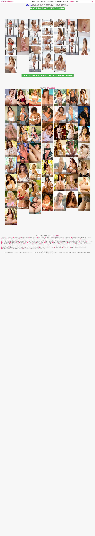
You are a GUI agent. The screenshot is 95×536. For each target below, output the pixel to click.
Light (15, 427)
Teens (41, 429)
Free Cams (43, 1)
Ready (38, 438)
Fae (42, 434)
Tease (73, 428)
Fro (11, 434)
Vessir (19, 434)
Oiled (11, 430)
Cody (75, 435)
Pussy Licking (11, 428)
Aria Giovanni (57, 427)
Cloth (3, 436)
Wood (46, 432)
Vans (31, 427)
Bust (65, 428)
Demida (29, 5)
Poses (21, 428)
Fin (27, 434)
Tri (10, 436)
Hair (85, 433)
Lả (6, 427)
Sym (31, 438)
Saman (30, 428)
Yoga (38, 432)
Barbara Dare (84, 427)
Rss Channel (44, 443)
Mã (54, 430)
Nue (10, 429)
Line (21, 432)
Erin (17, 429)
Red (57, 429)
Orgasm (83, 429)
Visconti (3, 434)
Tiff (66, 427)
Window (80, 432)
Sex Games (66, 1)
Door (81, 434)
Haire (60, 433)
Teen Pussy (14, 438)
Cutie (41, 435)
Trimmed (57, 435)
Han (25, 433)
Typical (11, 435)
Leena (3, 429)
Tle (32, 429)
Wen (41, 433)
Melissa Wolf (45, 428)
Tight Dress (74, 427)
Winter (54, 432)
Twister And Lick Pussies (30, 435)
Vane (50, 434)
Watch (68, 433)
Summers (49, 429)
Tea (23, 438)
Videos (37, 1)
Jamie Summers (71, 432)
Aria (37, 428)
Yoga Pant (30, 432)
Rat (65, 429)
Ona (3, 430)
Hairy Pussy (50, 433)
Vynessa (77, 433)
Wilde (19, 433)
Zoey (39, 427)
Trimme (66, 435)
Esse (57, 434)
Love (73, 430)
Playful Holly (74, 429)
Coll (49, 435)
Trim (81, 435)
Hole (3, 433)
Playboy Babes (58, 1)
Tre (33, 436)
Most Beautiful (56, 428)
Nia (2, 428)
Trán (41, 436)
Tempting (47, 427)
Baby (18, 436)
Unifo (3, 435)
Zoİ (87, 430)
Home (33, 1)
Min (29, 430)
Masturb (38, 430)
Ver (25, 429)
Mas (47, 430)
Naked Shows (50, 1)
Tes (80, 436)
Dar (18, 435)
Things (72, 436)
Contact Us (51, 443)
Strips (23, 427)
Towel (49, 436)
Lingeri (3, 432)
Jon (61, 432)
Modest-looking (20, 430)
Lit (80, 430)
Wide (33, 433)
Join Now (72, 1)
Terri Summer (4, 438)
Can (25, 436)
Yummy (12, 432)
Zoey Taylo (64, 430)
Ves (34, 434)
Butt (64, 436)
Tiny (56, 436)
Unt (73, 434)
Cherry (82, 428)
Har (10, 433)
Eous (65, 434)
